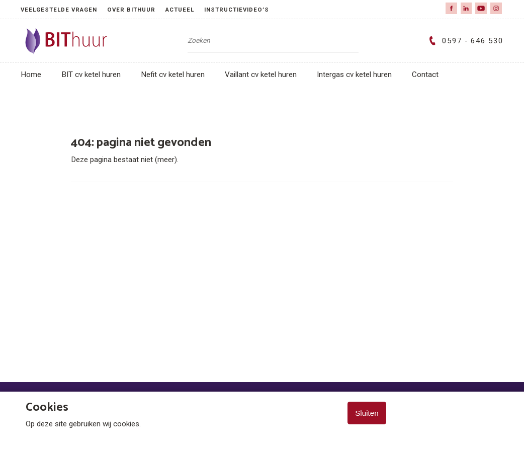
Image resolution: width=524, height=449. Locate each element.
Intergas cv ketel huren (354, 74)
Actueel (179, 9)
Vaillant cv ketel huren (261, 74)
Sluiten (366, 413)
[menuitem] (64, 9)
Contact (425, 74)
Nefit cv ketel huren (173, 74)
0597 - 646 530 (464, 40)
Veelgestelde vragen (59, 9)
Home (31, 74)
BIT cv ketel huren (91, 74)
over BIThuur (131, 9)
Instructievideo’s (236, 9)
